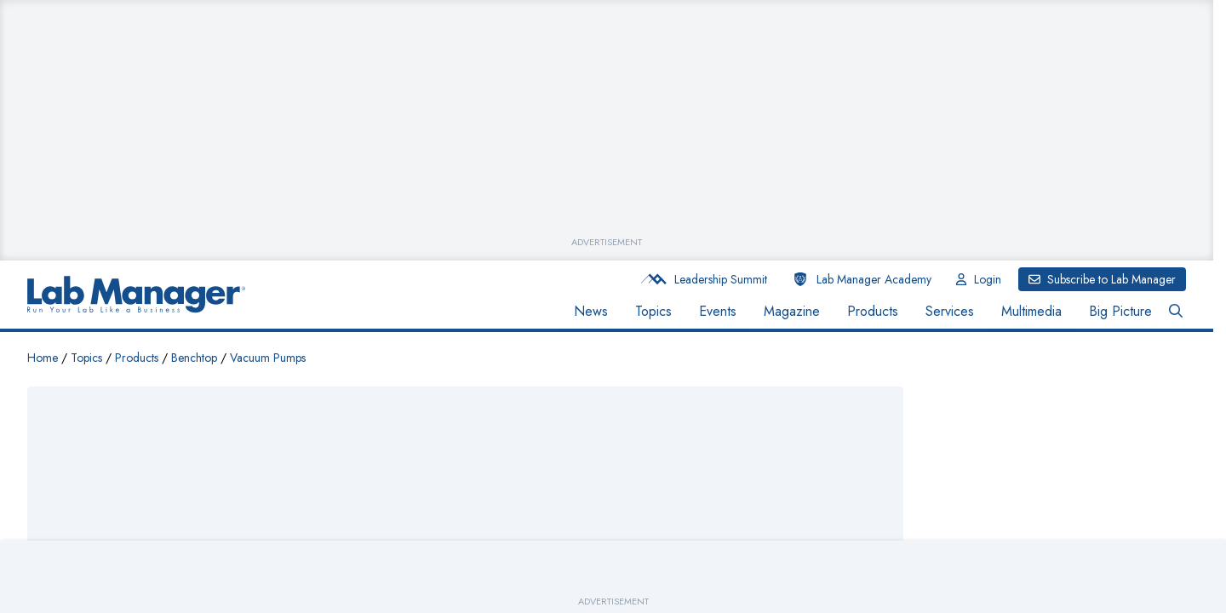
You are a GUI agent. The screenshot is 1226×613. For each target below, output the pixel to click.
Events (717, 311)
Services (949, 311)
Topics (653, 311)
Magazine (792, 311)
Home (42, 357)
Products (872, 311)
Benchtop (194, 357)
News (591, 311)
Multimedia (1031, 311)
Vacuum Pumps (268, 357)
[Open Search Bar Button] (1176, 312)
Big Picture (1120, 311)
